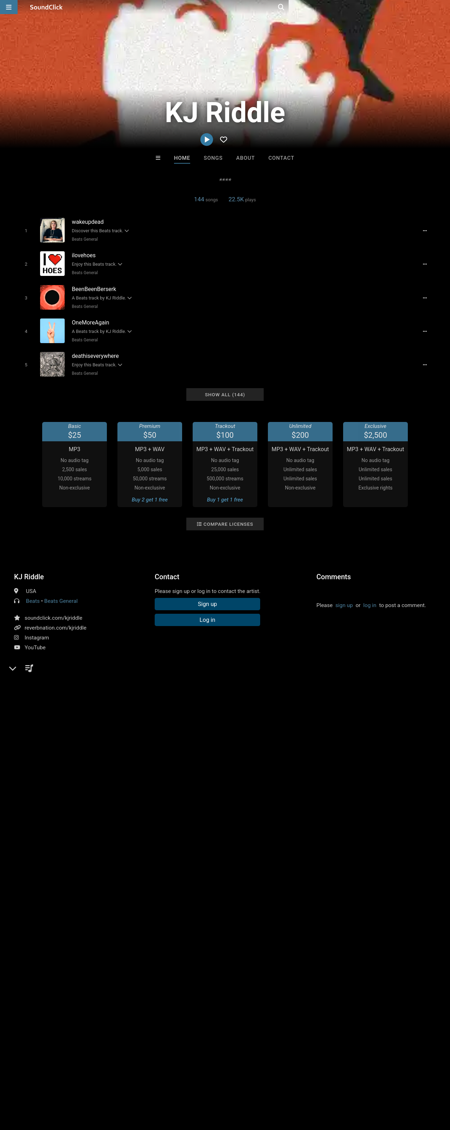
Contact (281, 158)
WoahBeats (254, 934)
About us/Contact (62, 1088)
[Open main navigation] (9, 7)
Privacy (167, 1088)
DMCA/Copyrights (131, 1088)
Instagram (37, 630)
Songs (213, 158)
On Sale (247, 972)
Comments (333, 569)
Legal (189, 1088)
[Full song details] (427, 230)
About (245, 158)
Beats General (83, 238)
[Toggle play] (24, 230)
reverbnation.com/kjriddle (55, 620)
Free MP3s (159, 972)
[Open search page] (443, 7)
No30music (196, 934)
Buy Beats (203, 972)
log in (369, 597)
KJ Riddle (29, 569)
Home (182, 158)
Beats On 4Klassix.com (314, 934)
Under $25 (291, 972)
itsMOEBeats (138, 934)
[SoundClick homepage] (46, 7)
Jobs (96, 1088)
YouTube (35, 640)
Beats (33, 593)
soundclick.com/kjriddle (53, 610)
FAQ (29, 1088)
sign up (344, 597)
